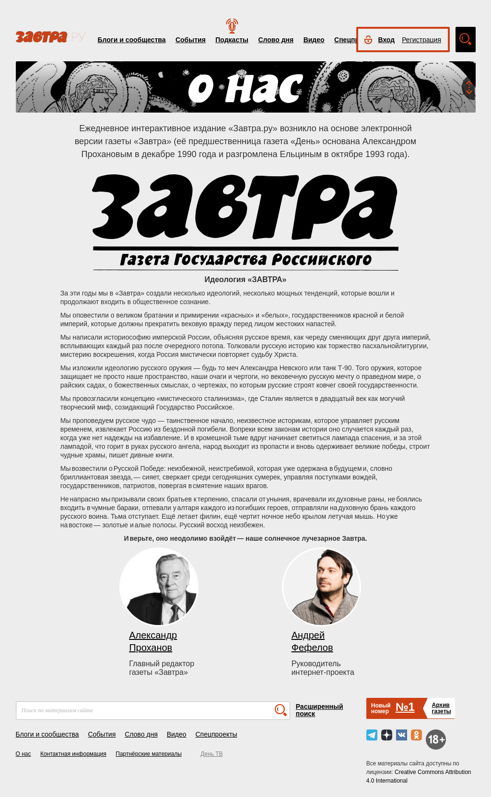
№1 (405, 706)
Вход (386, 40)
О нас (23, 754)
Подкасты (231, 40)
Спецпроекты (216, 734)
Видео (314, 40)
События (190, 40)
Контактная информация (73, 754)
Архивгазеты (441, 708)
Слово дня (275, 40)
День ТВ (211, 754)
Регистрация (421, 40)
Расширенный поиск (319, 710)
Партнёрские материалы (149, 754)
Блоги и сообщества (132, 40)
